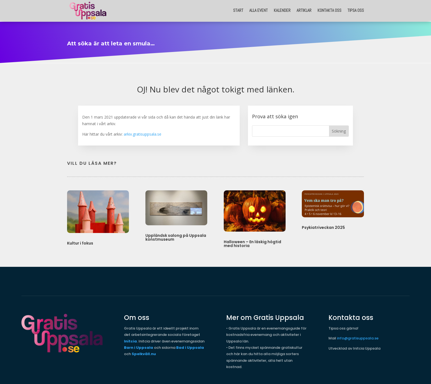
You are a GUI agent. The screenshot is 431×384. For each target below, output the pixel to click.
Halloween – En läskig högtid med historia (252, 242)
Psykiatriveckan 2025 (323, 226)
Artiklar (304, 10)
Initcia (130, 339)
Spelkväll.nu (144, 352)
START (238, 10)
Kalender (282, 10)
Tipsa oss (355, 10)
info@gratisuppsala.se (357, 336)
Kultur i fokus (80, 242)
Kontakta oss (329, 10)
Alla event (258, 10)
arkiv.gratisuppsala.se (142, 132)
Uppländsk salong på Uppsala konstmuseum (175, 236)
